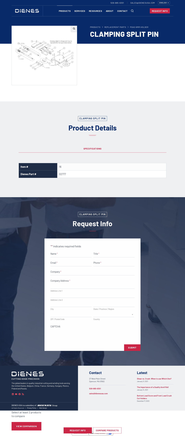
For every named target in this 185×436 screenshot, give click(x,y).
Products (95, 27)
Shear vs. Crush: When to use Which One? (154, 379)
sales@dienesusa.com (98, 393)
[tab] (92, 149)
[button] (74, 29)
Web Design (43, 408)
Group (54, 405)
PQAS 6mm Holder (139, 27)
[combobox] (164, 2)
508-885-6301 (95, 388)
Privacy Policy (31, 408)
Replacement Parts (115, 27)
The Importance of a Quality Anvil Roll (153, 387)
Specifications (93, 148)
